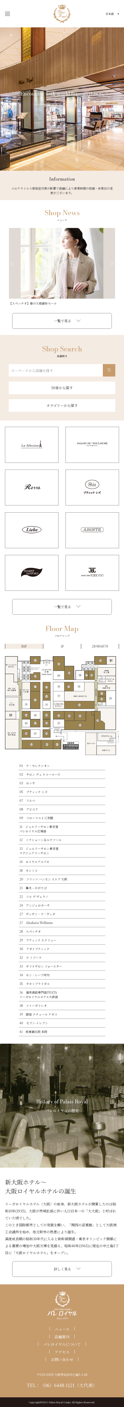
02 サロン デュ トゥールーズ (39, 774)
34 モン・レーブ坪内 (34, 975)
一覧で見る (62, 320)
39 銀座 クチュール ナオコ (38, 1014)
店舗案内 (62, 1336)
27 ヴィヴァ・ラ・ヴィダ (37, 914)
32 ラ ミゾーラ (30, 957)
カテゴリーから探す (62, 405)
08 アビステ (28, 809)
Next (112, 264)
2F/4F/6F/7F (100, 646)
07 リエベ (27, 800)
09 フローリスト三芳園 (36, 818)
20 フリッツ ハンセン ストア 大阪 (43, 879)
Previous (12, 264)
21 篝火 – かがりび (33, 888)
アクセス (62, 1351)
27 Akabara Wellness (36, 922)
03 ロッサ (27, 783)
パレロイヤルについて (62, 1344)
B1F (24, 646)
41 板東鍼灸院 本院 (33, 1031)
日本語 (110, 14)
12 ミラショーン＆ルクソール (40, 840)
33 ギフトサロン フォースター (40, 966)
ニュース (62, 1329)
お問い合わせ (62, 1359)
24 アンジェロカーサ (34, 905)
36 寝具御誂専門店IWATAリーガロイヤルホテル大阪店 (38, 994)
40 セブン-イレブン (33, 1023)
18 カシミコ (28, 870)
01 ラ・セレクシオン (34, 765)
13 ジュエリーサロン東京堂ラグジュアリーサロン (39, 850)
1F (62, 646)
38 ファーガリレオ (33, 1005)
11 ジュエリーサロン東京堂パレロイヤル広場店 (38, 828)
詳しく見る (62, 1268)
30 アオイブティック (34, 949)
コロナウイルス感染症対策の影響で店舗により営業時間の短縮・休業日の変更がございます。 (62, 190)
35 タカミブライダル (34, 983)
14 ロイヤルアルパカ (34, 862)
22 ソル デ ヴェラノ (33, 896)
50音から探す (62, 387)
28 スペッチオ (30, 931)
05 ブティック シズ (33, 792)
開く (6, 13)
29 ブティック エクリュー (37, 940)
